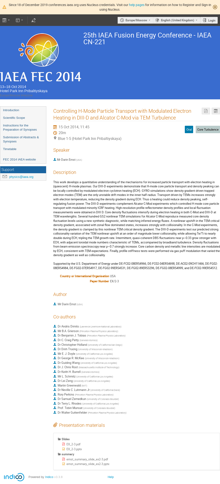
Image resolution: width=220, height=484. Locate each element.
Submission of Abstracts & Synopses (21, 139)
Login (211, 20)
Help (111, 477)
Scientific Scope (14, 117)
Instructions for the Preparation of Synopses (20, 128)
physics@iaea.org (21, 177)
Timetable (9, 149)
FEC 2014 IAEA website (19, 159)
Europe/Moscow (136, 20)
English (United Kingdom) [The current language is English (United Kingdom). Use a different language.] (177, 20)
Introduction (11, 110)
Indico (49, 477)
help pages (137, 5)
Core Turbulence (208, 129)
